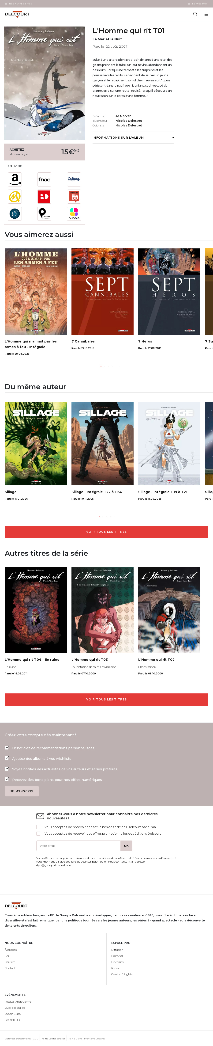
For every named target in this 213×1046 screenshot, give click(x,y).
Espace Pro (199, 4)
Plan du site (75, 1038)
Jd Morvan (123, 116)
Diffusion (117, 949)
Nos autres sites (20, 4)
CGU (35, 1038)
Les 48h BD (12, 1020)
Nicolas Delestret (129, 120)
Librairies (117, 962)
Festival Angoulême (18, 1001)
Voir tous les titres (106, 531)
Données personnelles (18, 1038)
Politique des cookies (53, 1038)
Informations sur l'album (133, 137)
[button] (101, 366)
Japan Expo (13, 1014)
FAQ (7, 956)
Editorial (117, 956)
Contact (10, 968)
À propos (11, 949)
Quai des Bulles (15, 1007)
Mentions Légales (94, 1038)
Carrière (10, 962)
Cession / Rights (121, 974)
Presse (115, 968)
